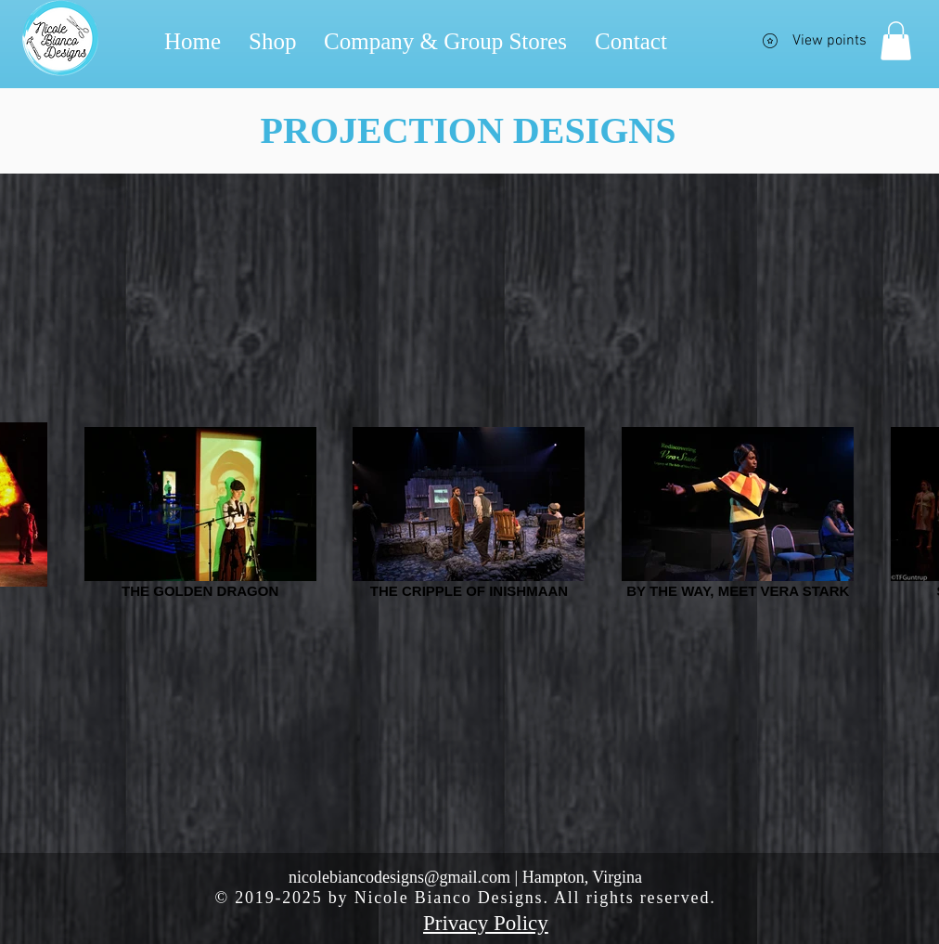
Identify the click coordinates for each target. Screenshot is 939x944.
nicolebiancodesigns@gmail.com (399, 877)
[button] (896, 40)
